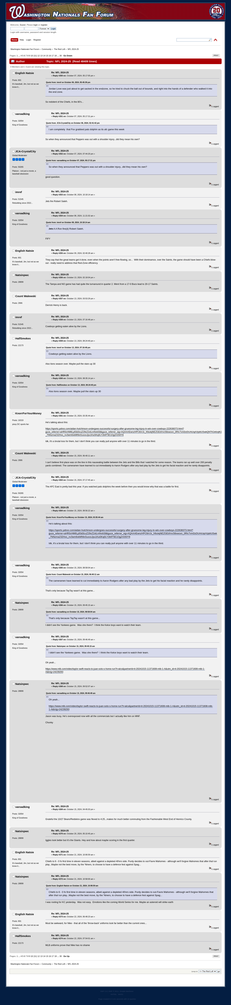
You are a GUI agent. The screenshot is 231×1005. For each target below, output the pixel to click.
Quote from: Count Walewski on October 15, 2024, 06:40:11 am (73, 574)
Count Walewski (25, 296)
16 (50, 56)
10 (32, 56)
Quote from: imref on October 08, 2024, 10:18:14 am (68, 222)
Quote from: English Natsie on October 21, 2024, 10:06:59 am (72, 886)
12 (39, 56)
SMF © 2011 (114, 991)
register (44, 25)
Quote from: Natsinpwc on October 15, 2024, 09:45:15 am (70, 646)
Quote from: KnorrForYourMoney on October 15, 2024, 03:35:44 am (74, 517)
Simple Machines (126, 991)
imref (18, 192)
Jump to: (194, 971)
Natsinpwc (22, 275)
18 (55, 56)
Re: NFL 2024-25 (60, 72)
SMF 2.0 (103, 991)
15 (47, 56)
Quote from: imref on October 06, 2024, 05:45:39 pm (68, 82)
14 (44, 56)
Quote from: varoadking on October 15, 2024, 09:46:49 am (70, 693)
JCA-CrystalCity (25, 151)
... (19, 56)
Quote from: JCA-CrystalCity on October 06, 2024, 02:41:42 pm (73, 123)
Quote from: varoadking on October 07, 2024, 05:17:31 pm (71, 160)
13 (41, 56)
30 (61, 56)
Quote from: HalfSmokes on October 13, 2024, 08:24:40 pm (71, 385)
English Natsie (24, 73)
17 (53, 56)
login (35, 25)
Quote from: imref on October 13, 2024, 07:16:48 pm (68, 348)
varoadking (22, 113)
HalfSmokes (23, 338)
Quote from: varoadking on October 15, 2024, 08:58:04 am (70, 612)
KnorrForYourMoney (28, 413)
